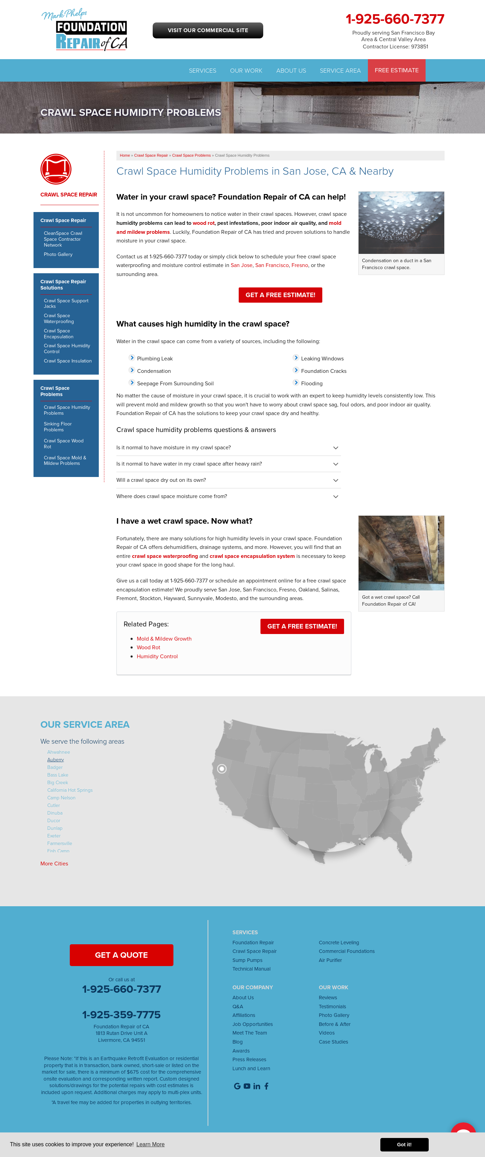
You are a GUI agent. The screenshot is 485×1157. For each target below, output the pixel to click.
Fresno (300, 265)
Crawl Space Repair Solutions (63, 285)
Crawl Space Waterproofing (59, 319)
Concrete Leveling (339, 942)
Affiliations (243, 1015)
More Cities (54, 863)
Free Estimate (397, 70)
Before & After (335, 1024)
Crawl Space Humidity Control (67, 349)
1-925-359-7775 (121, 1014)
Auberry (55, 759)
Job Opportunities (252, 1024)
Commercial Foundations (347, 951)
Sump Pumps (247, 960)
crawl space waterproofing (165, 556)
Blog (237, 1042)
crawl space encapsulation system (252, 556)
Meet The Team (249, 1033)
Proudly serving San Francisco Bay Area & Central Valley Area (393, 36)
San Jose (242, 265)
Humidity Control (157, 656)
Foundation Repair (253, 942)
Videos (327, 1033)
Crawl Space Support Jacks (66, 304)
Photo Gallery (58, 255)
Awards (241, 1051)
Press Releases (249, 1059)
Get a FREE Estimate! (280, 295)
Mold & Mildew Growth (164, 639)
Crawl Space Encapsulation (59, 334)
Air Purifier (330, 960)
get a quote (121, 955)
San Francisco (272, 265)
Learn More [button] (150, 1144)
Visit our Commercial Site (208, 30)
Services (202, 70)
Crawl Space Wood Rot (64, 444)
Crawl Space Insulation (68, 361)
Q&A (237, 1006)
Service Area (340, 70)
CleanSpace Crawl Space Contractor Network (63, 239)
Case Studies (333, 1042)
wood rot (204, 223)
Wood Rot (148, 647)
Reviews (328, 997)
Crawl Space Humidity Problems (67, 410)
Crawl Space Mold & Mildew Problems (65, 461)
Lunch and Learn (251, 1068)
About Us (291, 70)
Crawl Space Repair (68, 195)
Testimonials (332, 1006)
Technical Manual (251, 969)
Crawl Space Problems (54, 391)
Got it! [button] (404, 1144)
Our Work (246, 70)
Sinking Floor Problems (58, 427)
